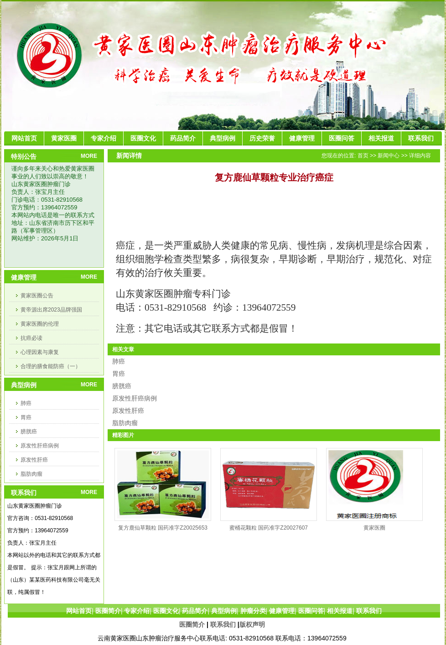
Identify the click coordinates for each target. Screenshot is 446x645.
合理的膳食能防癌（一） (51, 366)
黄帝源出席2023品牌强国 (51, 310)
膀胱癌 (29, 431)
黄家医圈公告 (37, 295)
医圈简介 (192, 624)
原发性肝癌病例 (40, 445)
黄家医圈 (374, 528)
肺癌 (26, 403)
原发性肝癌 (34, 460)
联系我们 (223, 624)
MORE (89, 156)
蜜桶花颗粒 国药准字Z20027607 (268, 528)
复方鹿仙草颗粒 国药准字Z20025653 (162, 528)
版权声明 (252, 624)
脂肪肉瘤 (31, 474)
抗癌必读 (31, 338)
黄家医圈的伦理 (40, 324)
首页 (363, 155)
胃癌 (26, 417)
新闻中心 (388, 155)
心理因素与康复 (40, 352)
